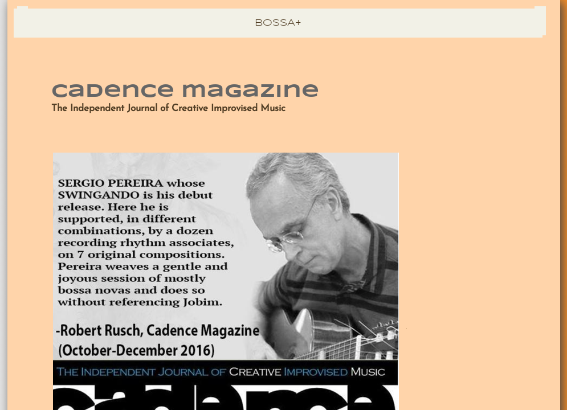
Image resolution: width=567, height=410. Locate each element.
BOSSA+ (278, 23)
